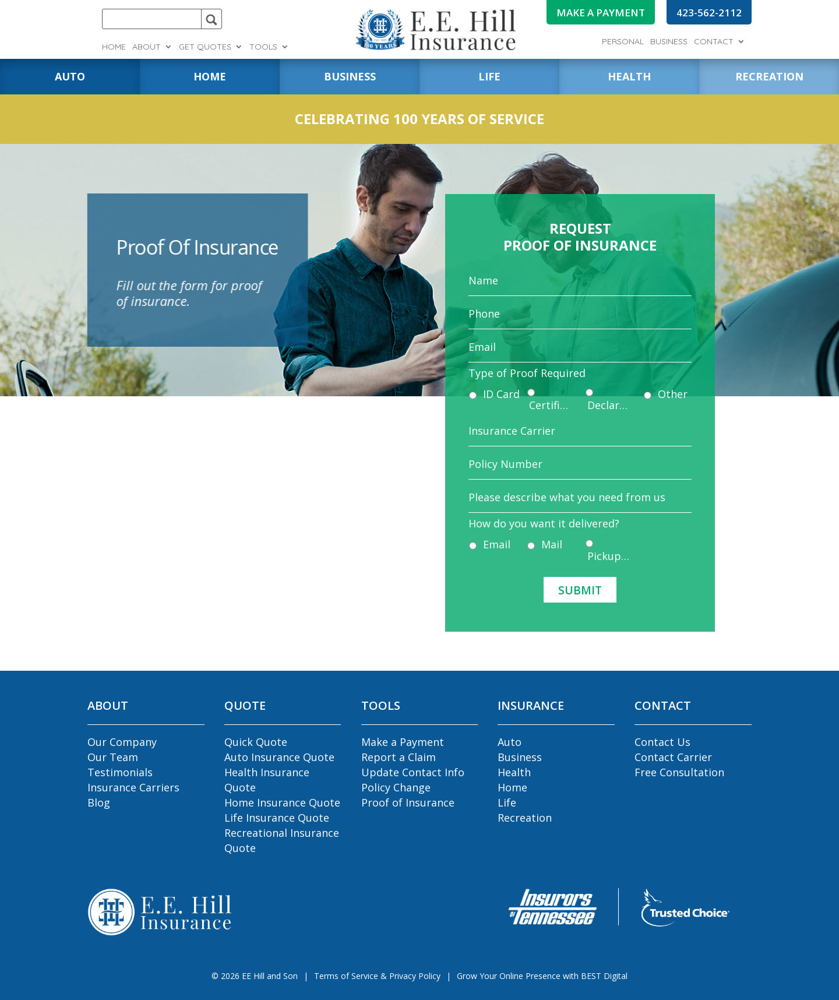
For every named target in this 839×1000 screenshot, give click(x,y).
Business (669, 42)
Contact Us (662, 742)
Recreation (525, 818)
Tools (263, 47)
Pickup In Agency (606, 541)
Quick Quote (255, 742)
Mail (554, 530)
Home (114, 47)
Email (505, 530)
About (146, 47)
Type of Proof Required (532, 377)
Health (514, 772)
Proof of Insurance (407, 802)
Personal (623, 42)
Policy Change (396, 787)
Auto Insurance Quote (279, 757)
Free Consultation (679, 772)
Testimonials (120, 772)
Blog (98, 802)
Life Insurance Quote (276, 818)
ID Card (509, 395)
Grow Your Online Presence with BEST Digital (542, 975)
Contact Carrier (673, 757)
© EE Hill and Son (254, 975)
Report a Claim (398, 757)
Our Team (112, 757)
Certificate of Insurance (553, 406)
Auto (509, 742)
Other (663, 395)
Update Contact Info (412, 772)
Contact (714, 42)
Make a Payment (402, 742)
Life (507, 802)
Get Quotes (205, 47)
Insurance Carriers (133, 787)
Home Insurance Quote (282, 802)
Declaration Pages (606, 406)
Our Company (122, 742)
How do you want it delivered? (547, 512)
